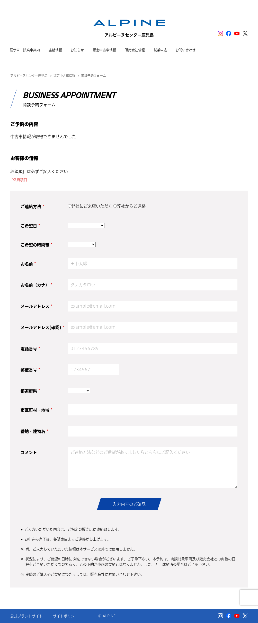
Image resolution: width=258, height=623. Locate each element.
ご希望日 (30, 226)
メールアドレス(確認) (42, 327)
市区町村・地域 (36, 410)
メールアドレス (36, 306)
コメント (29, 452)
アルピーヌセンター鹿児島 (28, 75)
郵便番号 (30, 370)
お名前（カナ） (36, 285)
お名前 (28, 264)
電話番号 (30, 349)
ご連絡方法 (32, 206)
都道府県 (30, 391)
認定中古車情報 (64, 75)
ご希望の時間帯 (36, 245)
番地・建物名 (34, 431)
